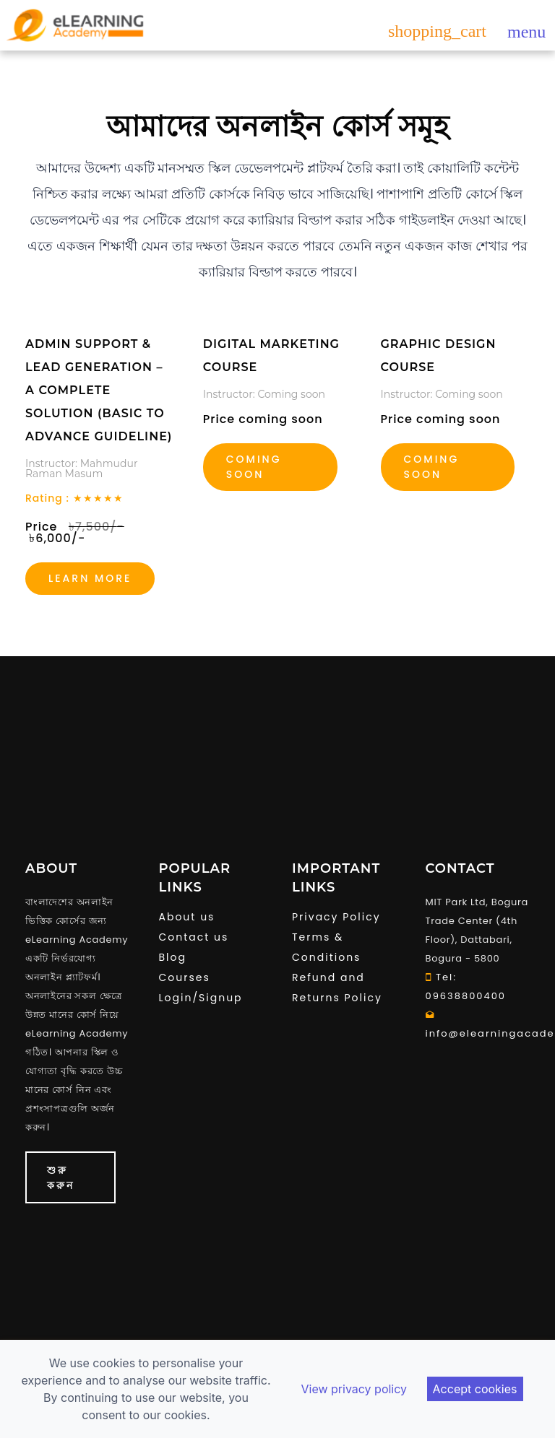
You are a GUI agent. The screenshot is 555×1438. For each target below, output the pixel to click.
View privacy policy (354, 1389)
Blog (172, 957)
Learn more (90, 578)
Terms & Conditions (326, 947)
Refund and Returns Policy (337, 987)
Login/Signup (201, 997)
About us (187, 917)
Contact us (194, 937)
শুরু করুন (60, 1177)
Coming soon (254, 466)
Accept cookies (475, 1389)
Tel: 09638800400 (466, 986)
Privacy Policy (336, 917)
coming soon (432, 466)
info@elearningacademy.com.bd (478, 1024)
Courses (184, 977)
